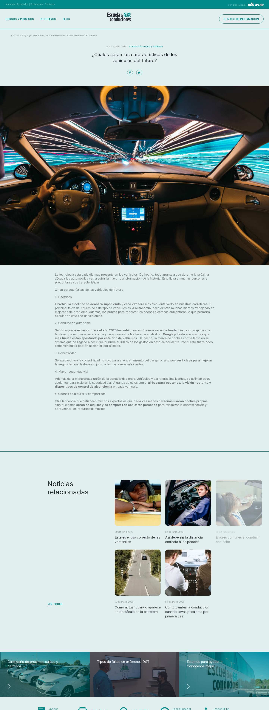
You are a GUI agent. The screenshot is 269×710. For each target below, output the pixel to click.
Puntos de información (241, 19)
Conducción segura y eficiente (146, 46)
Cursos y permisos (19, 19)
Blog (66, 19)
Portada (15, 35)
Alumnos (10, 4)
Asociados (23, 4)
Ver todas (54, 604)
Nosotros (48, 19)
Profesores (36, 4)
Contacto (50, 4)
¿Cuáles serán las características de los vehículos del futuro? (63, 35)
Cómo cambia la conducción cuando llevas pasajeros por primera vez (187, 611)
